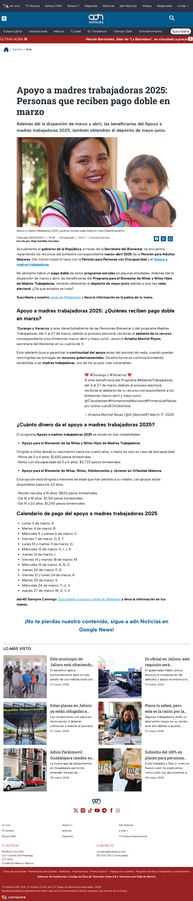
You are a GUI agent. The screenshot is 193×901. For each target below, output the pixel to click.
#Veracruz (118, 375)
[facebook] (111, 812)
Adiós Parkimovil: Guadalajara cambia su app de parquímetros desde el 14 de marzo (71, 754)
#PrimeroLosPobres (161, 401)
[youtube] (97, 812)
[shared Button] (170, 238)
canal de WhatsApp (65, 297)
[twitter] (75, 812)
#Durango (98, 375)
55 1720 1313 (104, 855)
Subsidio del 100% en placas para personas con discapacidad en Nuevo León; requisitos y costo (166, 754)
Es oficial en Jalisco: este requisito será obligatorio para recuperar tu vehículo (167, 661)
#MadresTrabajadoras (154, 380)
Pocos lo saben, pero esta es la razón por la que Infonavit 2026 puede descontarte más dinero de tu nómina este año (166, 708)
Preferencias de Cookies (42, 871)
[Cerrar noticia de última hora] (190, 39)
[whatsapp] (118, 811)
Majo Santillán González (45, 241)
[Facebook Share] (156, 238)
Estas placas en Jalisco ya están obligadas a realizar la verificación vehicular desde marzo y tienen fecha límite (71, 708)
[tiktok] (90, 812)
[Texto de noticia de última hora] (108, 39)
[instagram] (83, 812)
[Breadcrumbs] (7, 49)
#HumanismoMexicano (126, 401)
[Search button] (172, 19)
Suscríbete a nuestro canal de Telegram (89, 599)
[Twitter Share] (163, 238)
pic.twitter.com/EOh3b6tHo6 (108, 406)
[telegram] (104, 812)
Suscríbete (180, 31)
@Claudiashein (96, 401)
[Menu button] (21, 19)
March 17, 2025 (162, 415)
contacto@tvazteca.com (111, 851)
